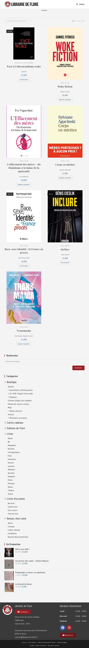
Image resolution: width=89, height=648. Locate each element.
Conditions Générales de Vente (46, 642)
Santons (11, 414)
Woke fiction (65, 86)
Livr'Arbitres (12, 533)
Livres (24, 63)
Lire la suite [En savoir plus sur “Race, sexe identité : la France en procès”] (24, 266)
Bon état (11, 503)
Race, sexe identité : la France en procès (24, 251)
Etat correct (12, 510)
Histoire (11, 462)
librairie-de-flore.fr (41, 645)
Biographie (12, 445)
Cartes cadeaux (15, 422)
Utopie (10, 494)
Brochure (11, 449)
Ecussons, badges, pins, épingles (20, 400)
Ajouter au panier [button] (65, 99)
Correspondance (14, 452)
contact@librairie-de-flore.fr (26, 637)
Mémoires (11, 469)
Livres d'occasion (16, 498)
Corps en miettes (65, 164)
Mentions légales (62, 642)
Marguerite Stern (28, 336)
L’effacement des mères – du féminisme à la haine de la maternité (24, 168)
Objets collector (15, 411)
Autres (10, 523)
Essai (62, 83)
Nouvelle (11, 473)
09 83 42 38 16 (20, 634)
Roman (67, 245)
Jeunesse (11, 466)
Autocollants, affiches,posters (20, 390)
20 (77, 21)
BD (9, 442)
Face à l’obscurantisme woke (24, 66)
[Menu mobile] (80, 4)
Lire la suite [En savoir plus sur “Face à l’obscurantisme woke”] (24, 79)
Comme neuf (12, 507)
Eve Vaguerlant (23, 176)
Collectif (23, 71)
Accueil (24, 642)
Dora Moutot (18, 336)
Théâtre (11, 490)
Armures (11, 386)
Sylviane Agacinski (65, 170)
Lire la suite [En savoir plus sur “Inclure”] (65, 262)
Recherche (78, 368)
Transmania (24, 330)
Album (10, 438)
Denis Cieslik (65, 255)
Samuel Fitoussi (65, 92)
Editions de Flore (16, 428)
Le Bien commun (14, 530)
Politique (30, 63)
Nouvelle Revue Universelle (18, 537)
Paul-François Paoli (24, 258)
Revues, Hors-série (16, 518)
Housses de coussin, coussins (18, 404)
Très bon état (13, 514)
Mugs (10, 407)
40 (79, 21)
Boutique (12, 382)
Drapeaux (12, 397)
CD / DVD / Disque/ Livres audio (20, 393)
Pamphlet (11, 476)
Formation (17, 63)
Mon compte (32, 642)
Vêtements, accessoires (17, 418)
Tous (83, 21)
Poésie (10, 480)
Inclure (65, 249)
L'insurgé (11, 526)
